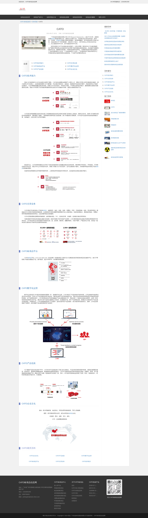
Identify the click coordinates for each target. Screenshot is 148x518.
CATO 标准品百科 (77, 490)
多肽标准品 (57, 506)
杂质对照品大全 (51, 17)
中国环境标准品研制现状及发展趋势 (115, 58)
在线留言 (74, 500)
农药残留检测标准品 (60, 493)
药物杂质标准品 (58, 488)
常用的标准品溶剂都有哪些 (112, 48)
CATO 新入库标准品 (78, 488)
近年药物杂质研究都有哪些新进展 (114, 54)
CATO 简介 (75, 493)
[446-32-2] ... (93, 488)
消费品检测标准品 (59, 498)
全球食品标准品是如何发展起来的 (114, 41)
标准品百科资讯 (77, 17)
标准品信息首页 (25, 17)
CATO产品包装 (38, 69)
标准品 (53, 38)
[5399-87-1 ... (93, 485)
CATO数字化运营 (73, 66)
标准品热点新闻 (64, 17)
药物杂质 (59, 40)
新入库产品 (57, 485)
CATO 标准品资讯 (77, 495)
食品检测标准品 (58, 490)
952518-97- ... (93, 495)
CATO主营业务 (72, 63)
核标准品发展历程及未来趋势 (113, 44)
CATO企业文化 (72, 69)
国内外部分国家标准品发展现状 (113, 64)
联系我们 (74, 498)
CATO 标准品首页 (25, 21)
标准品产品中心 (38, 17)
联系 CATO (102, 17)
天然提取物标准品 (59, 503)
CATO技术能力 (38, 63)
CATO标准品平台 (39, 66)
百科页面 (34, 21)
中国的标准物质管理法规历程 (113, 51)
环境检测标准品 (58, 500)
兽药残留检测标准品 (60, 495)
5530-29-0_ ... (93, 493)
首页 (73, 485)
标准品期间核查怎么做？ (111, 61)
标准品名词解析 (90, 17)
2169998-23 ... (93, 490)
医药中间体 (57, 508)
